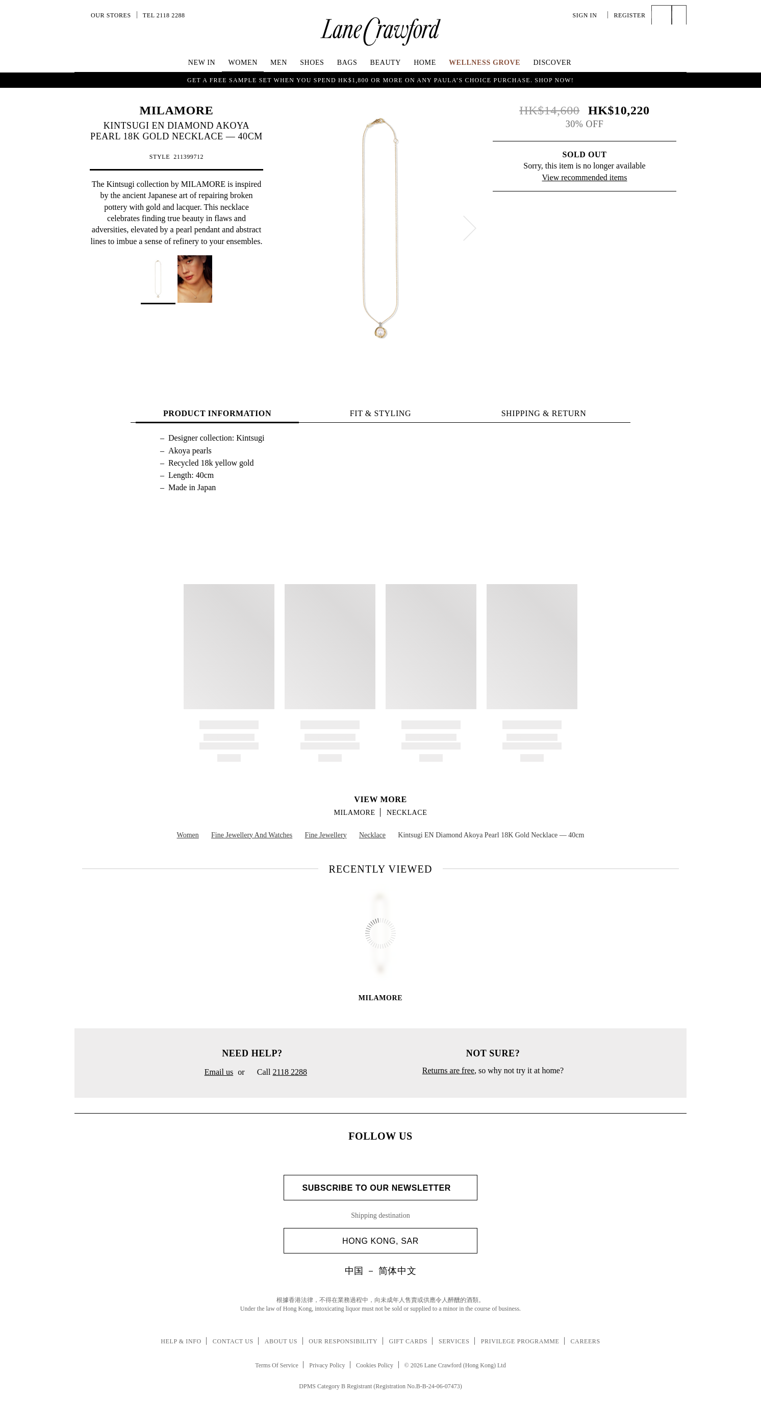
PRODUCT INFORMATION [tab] (217, 413)
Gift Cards (408, 1341)
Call (278, 1072)
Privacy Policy (327, 1365)
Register (629, 15)
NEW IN (202, 62)
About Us (281, 1341)
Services (454, 1341)
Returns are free (448, 1070)
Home (425, 62)
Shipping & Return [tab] (544, 413)
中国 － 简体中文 (380, 1271)
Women (242, 62)
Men (278, 62)
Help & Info (181, 1341)
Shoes (312, 62)
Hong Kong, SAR (405, 1240)
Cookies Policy (374, 1365)
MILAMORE (177, 110)
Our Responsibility (343, 1341)
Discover (552, 62)
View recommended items (584, 177)
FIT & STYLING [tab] (380, 413)
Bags (347, 62)
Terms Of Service (276, 1365)
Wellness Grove (484, 62)
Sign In (587, 15)
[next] (470, 228)
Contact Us (233, 1341)
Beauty (385, 62)
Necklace (407, 812)
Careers (585, 1341)
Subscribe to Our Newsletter (380, 1187)
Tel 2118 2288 (164, 15)
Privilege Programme (520, 1341)
